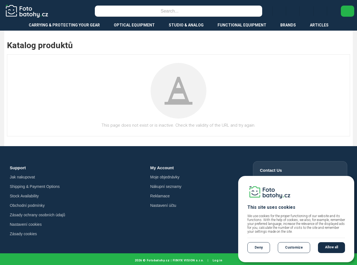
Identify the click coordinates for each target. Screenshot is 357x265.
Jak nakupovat (22, 177)
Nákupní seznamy (166, 186)
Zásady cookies (23, 234)
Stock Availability (24, 196)
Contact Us (271, 170)
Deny (259, 247)
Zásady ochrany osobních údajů (37, 215)
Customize (294, 247)
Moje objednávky (165, 177)
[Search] (169, 11)
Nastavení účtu (163, 205)
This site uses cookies (271, 207)
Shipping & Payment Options (35, 186)
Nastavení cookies (26, 224)
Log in (218, 260)
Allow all (331, 247)
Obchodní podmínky (27, 205)
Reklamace (160, 196)
